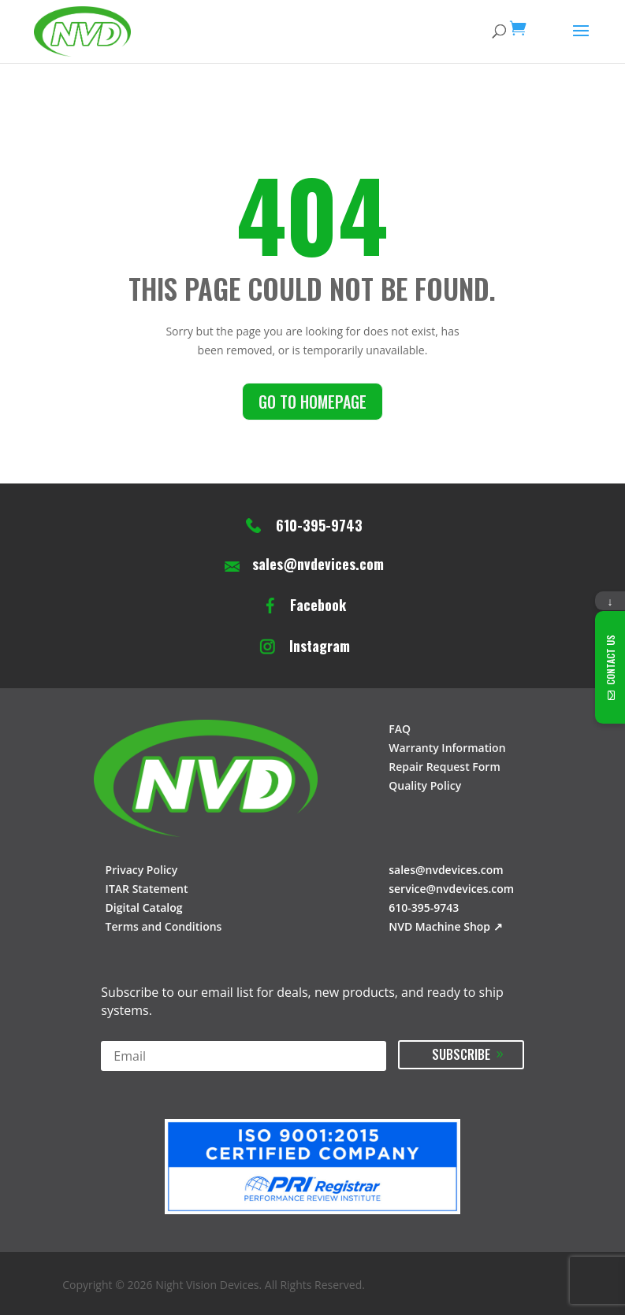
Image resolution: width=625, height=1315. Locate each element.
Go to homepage (312, 401)
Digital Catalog (144, 907)
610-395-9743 (319, 526)
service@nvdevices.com (451, 888)
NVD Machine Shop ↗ (445, 926)
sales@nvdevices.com (318, 564)
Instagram (319, 646)
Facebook (318, 605)
